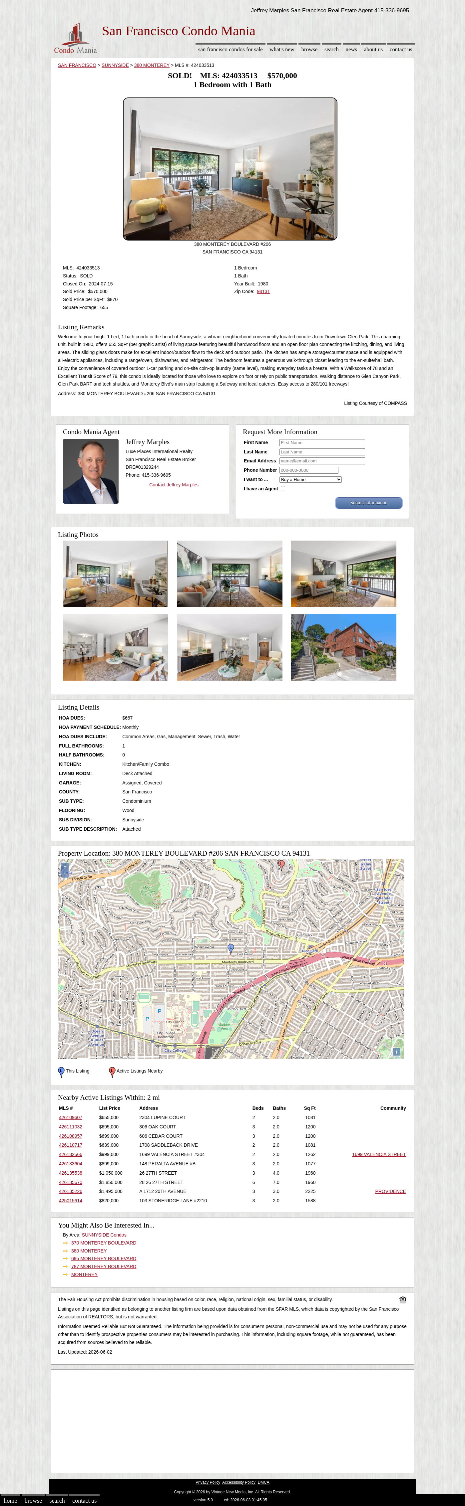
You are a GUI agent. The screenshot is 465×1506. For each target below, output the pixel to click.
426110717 (70, 1145)
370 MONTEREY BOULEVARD (104, 1243)
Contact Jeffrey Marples (174, 484)
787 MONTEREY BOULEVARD (104, 1266)
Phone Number (260, 470)
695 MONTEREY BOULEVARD (104, 1258)
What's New (282, 49)
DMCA (263, 1482)
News (351, 49)
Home (10, 1500)
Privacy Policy (208, 1482)
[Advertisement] (232, 1419)
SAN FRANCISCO (77, 65)
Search (331, 49)
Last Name (255, 451)
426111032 (70, 1126)
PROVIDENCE (390, 1191)
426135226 (70, 1191)
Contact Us (401, 49)
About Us (373, 49)
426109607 (70, 1117)
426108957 (70, 1136)
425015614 (70, 1200)
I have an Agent (261, 488)
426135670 (70, 1182)
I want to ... (256, 479)
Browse (309, 49)
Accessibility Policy (238, 1482)
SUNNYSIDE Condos (104, 1235)
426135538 (70, 1173)
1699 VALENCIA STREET (379, 1154)
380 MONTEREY (152, 65)
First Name (256, 442)
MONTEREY (84, 1274)
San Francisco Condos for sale (230, 49)
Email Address (260, 460)
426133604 (70, 1163)
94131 (263, 291)
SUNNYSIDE (115, 65)
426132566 (70, 1154)
